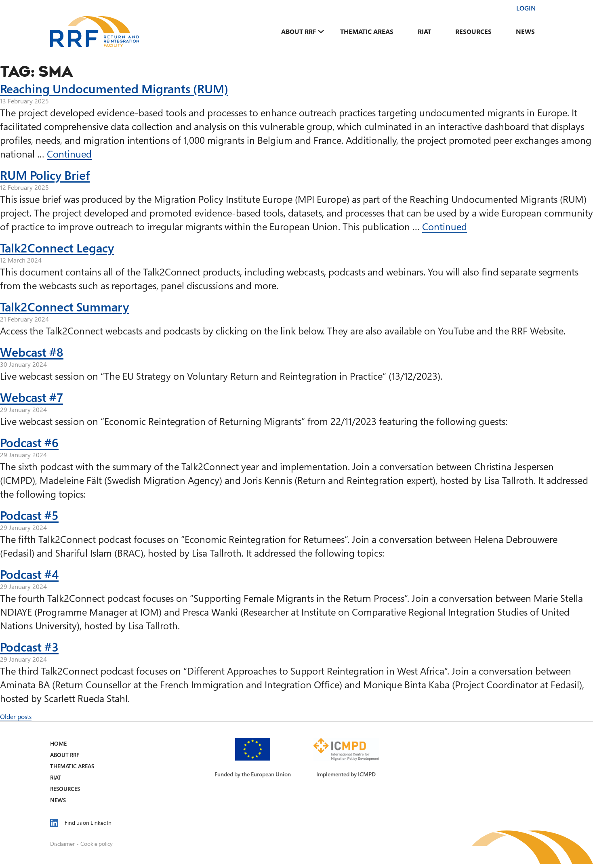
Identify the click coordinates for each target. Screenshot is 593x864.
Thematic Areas (366, 31)
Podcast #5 (29, 515)
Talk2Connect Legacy (57, 248)
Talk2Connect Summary (64, 307)
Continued (69, 153)
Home (58, 743)
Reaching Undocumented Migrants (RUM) (114, 88)
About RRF (298, 31)
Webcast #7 (31, 397)
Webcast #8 (31, 352)
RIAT (424, 31)
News (525, 31)
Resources (473, 31)
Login (526, 8)
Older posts (16, 716)
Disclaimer (62, 843)
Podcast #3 (29, 647)
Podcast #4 (29, 574)
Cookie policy (96, 843)
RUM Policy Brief (45, 175)
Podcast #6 (29, 442)
